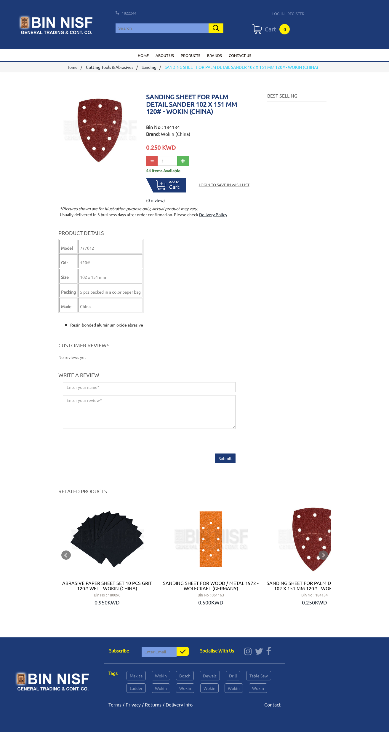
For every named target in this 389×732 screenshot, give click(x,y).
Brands (214, 55)
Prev (66, 555)
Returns (153, 704)
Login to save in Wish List (224, 184)
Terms (114, 704)
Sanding (149, 67)
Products (190, 55)
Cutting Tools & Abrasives (109, 67)
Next (323, 555)
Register (295, 13)
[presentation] (108, 442)
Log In (278, 13)
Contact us (240, 55)
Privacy (133, 704)
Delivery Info (179, 704)
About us (165, 55)
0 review (156, 200)
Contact (272, 704)
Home (143, 55)
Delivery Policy (213, 214)
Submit (225, 458)
